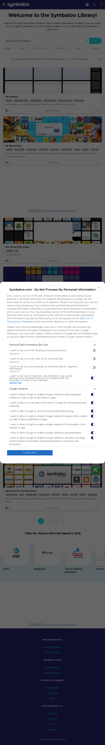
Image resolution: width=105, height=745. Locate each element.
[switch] (93, 350)
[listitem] (52, 345)
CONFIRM (29, 452)
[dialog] (52, 372)
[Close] (99, 288)
